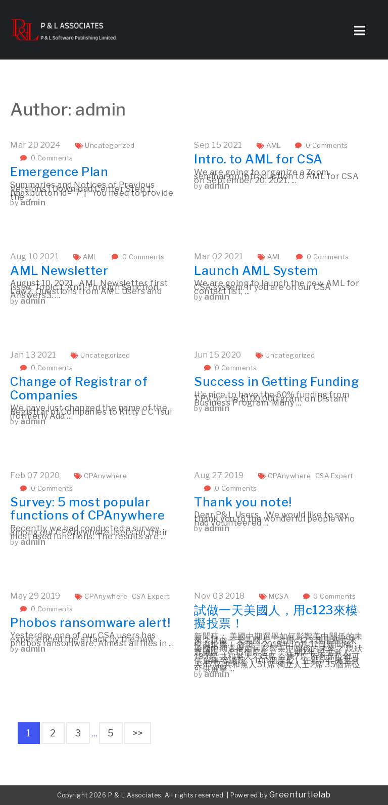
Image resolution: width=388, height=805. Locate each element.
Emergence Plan (59, 171)
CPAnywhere (105, 476)
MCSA (278, 596)
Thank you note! (243, 502)
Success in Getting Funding (276, 381)
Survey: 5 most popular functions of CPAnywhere (87, 509)
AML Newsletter (59, 270)
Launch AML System (256, 270)
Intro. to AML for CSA (258, 159)
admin (33, 202)
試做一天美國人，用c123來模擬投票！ (276, 616)
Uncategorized (110, 145)
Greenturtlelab (300, 794)
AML (273, 145)
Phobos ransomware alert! (90, 622)
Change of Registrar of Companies (79, 388)
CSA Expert (334, 476)
